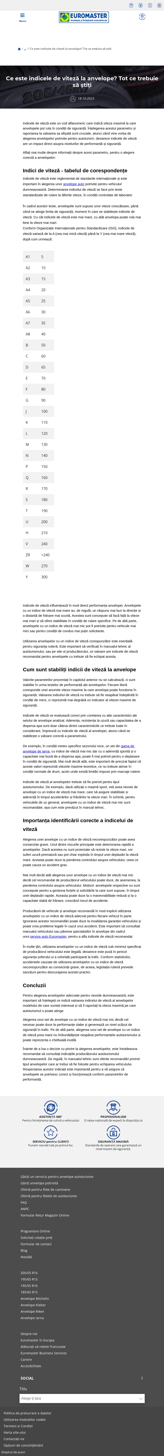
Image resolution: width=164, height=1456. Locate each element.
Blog (24, 1250)
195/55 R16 (29, 1285)
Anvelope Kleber (33, 1305)
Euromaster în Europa (37, 1340)
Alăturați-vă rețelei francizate (43, 1346)
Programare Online (35, 1231)
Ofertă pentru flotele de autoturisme (49, 1196)
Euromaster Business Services (44, 1353)
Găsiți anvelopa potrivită (39, 1183)
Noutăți (26, 1257)
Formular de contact (36, 1244)
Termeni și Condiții (18, 1426)
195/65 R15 (29, 1279)
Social (82, 1378)
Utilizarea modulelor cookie (25, 1419)
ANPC (25, 1209)
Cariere (26, 1359)
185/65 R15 (29, 1292)
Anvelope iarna (32, 1318)
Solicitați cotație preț (36, 1237)
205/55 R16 (29, 1273)
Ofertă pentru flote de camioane (45, 1189)
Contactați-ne (14, 1439)
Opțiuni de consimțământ (23, 1445)
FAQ (24, 1202)
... (25, 49)
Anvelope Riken (32, 1311)
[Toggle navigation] (22, 17)
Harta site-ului (15, 1432)
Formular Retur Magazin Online (45, 1215)
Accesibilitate (31, 1366)
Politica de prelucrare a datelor (27, 1413)
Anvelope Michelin (35, 1298)
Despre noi (29, 1334)
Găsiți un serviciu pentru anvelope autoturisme (57, 1176)
